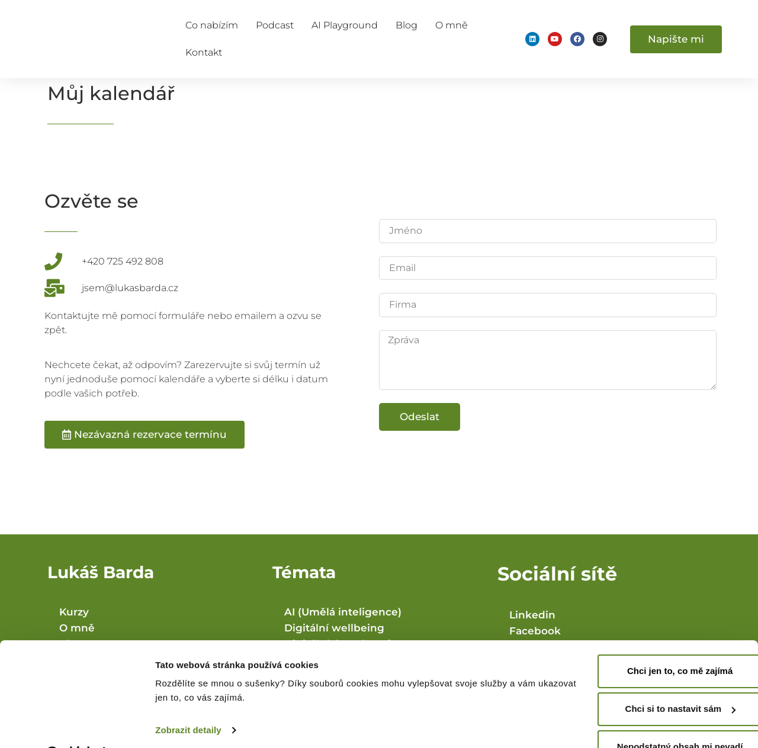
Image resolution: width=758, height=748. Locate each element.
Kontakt (203, 52)
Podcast (275, 25)
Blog (406, 25)
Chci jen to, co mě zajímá (659, 641)
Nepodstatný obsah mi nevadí (659, 717)
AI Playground (344, 25)
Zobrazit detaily (188, 700)
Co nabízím (211, 25)
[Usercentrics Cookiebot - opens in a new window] (77, 725)
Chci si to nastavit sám (659, 679)
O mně (451, 25)
